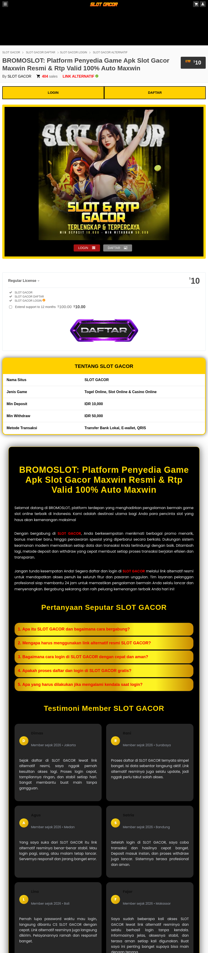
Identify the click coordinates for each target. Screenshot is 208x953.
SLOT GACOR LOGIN (73, 52)
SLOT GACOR (11, 52)
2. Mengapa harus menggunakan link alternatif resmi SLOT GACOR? (84, 643)
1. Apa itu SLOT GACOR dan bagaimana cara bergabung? (74, 629)
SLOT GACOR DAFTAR (40, 52)
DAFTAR (155, 92)
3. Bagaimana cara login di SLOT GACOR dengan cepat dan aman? (83, 657)
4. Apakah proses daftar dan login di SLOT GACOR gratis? (74, 670)
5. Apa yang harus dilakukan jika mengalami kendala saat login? (80, 684)
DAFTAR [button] (114, 248)
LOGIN (53, 92)
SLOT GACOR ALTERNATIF (110, 52)
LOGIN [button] (83, 248)
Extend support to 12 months (50, 307)
